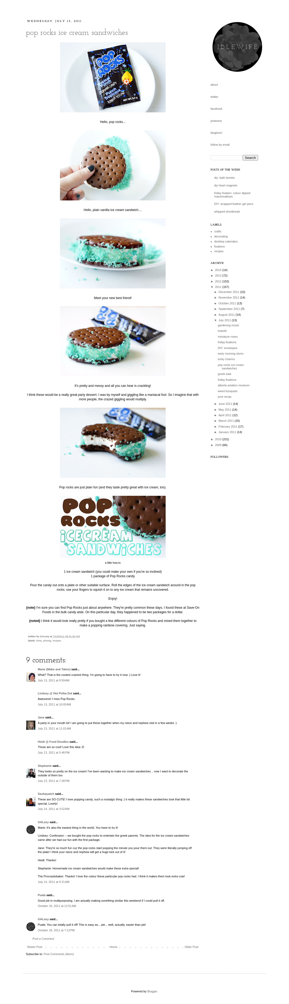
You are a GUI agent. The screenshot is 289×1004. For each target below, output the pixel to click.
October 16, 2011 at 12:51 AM (57, 905)
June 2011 (225, 403)
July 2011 (225, 320)
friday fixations (227, 342)
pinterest (216, 120)
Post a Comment (43, 938)
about (214, 84)
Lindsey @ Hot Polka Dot (55, 693)
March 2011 (226, 420)
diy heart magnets (225, 185)
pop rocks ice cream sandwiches (77, 33)
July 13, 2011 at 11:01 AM (54, 728)
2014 (218, 270)
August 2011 (227, 314)
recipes (57, 640)
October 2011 (227, 303)
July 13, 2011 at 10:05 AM (54, 704)
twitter (214, 96)
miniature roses (227, 336)
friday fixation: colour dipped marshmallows (232, 194)
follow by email (220, 144)
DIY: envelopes (227, 348)
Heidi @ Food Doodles (53, 741)
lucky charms (226, 359)
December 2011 (229, 292)
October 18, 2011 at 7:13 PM (56, 930)
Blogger (152, 991)
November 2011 (229, 297)
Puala (41, 895)
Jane (41, 717)
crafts (217, 231)
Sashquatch (46, 793)
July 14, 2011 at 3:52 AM (53, 808)
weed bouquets (227, 391)
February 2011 (228, 426)
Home (113, 946)
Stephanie (45, 765)
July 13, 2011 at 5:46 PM (53, 752)
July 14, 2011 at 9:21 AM (53, 881)
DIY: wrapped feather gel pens (233, 203)
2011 (218, 286)
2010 (218, 439)
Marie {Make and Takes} (54, 669)
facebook (216, 108)
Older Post (191, 946)
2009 (218, 445)
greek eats (224, 373)
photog (47, 640)
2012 (218, 281)
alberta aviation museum (233, 385)
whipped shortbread (227, 211)
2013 (218, 275)
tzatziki (222, 330)
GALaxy (43, 822)
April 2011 (225, 415)
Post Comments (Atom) (59, 954)
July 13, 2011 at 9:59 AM (53, 680)
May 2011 (225, 409)
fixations (219, 246)
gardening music (228, 325)
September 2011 (229, 308)
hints (39, 640)
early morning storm (230, 353)
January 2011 (227, 432)
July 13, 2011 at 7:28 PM (53, 780)
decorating (221, 236)
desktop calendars (226, 241)
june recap (224, 396)
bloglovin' (217, 132)
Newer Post (34, 946)
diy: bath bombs (224, 177)
